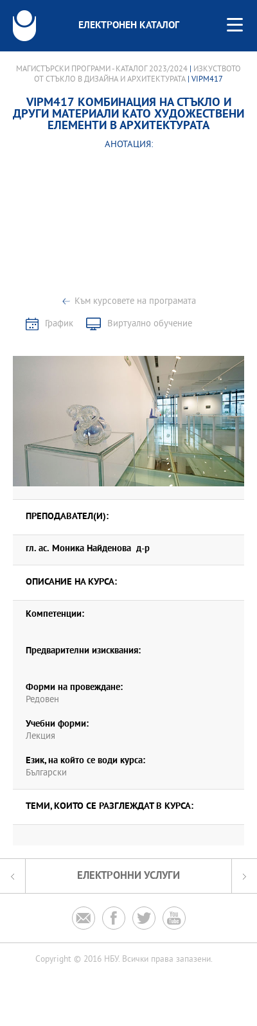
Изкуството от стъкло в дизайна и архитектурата (137, 74)
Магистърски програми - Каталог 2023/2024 (102, 69)
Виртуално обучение (149, 324)
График (59, 324)
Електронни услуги (128, 876)
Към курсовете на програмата (135, 302)
